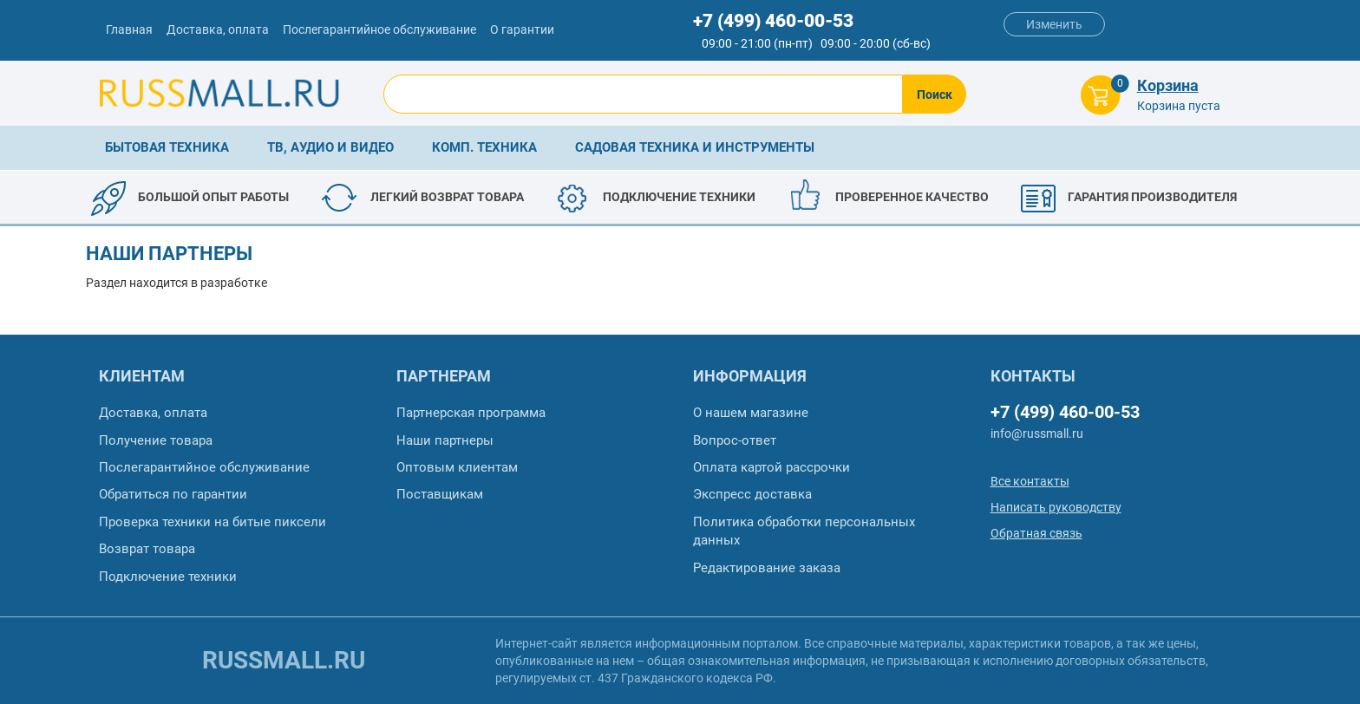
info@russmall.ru (1037, 433)
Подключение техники (168, 576)
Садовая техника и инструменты (694, 147)
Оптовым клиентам (457, 467)
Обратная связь (1036, 533)
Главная (129, 29)
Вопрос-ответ (734, 440)
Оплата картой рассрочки (771, 467)
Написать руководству (1056, 507)
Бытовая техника (167, 147)
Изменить (1054, 24)
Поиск (934, 94)
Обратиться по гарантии (173, 494)
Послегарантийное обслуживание (379, 29)
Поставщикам (439, 494)
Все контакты (1030, 481)
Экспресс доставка (752, 494)
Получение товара (155, 440)
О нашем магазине (750, 412)
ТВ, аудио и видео (330, 147)
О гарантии (522, 29)
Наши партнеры (445, 440)
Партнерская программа (471, 412)
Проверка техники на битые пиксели (212, 522)
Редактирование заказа (766, 568)
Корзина (1168, 85)
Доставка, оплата (218, 29)
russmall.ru (283, 660)
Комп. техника (484, 147)
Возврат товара (147, 549)
